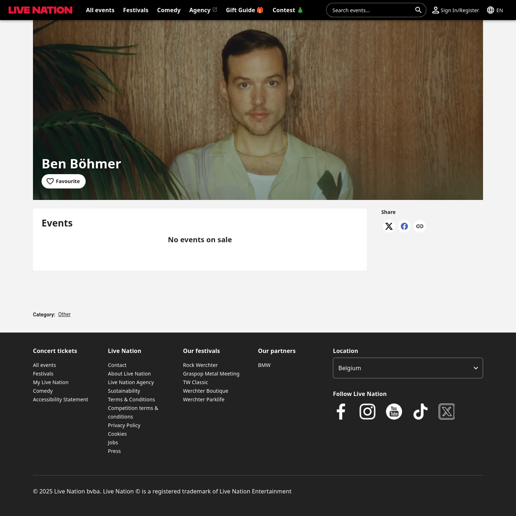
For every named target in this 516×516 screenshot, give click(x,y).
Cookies (117, 433)
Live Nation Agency (131, 382)
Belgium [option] (349, 368)
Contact (117, 365)
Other (64, 314)
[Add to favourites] (64, 181)
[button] (455, 10)
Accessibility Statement (60, 399)
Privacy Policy (124, 425)
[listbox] (408, 368)
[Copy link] (420, 227)
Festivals (43, 373)
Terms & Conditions (131, 399)
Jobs (113, 442)
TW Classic (195, 382)
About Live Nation (129, 373)
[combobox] (372, 10)
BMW (264, 365)
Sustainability (124, 390)
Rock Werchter (200, 365)
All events (44, 365)
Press (114, 451)
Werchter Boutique (205, 390)
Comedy (43, 390)
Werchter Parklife (204, 399)
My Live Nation (50, 382)
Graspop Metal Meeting (211, 373)
